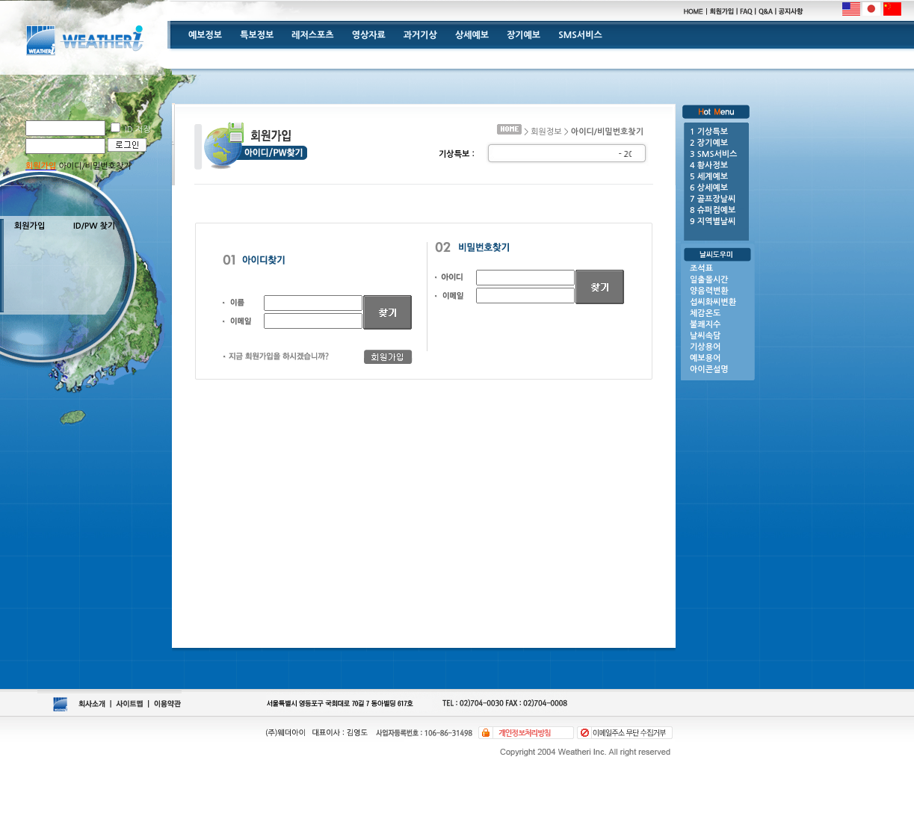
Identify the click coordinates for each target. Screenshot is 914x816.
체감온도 (705, 313)
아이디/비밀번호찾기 (93, 166)
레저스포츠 (312, 35)
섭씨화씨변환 (713, 302)
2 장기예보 (709, 143)
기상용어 (705, 347)
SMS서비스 (580, 35)
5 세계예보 (709, 177)
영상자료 (369, 35)
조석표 (701, 269)
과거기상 (420, 35)
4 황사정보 (709, 165)
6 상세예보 (709, 188)
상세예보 (472, 35)
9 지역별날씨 (712, 221)
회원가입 (29, 226)
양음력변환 (709, 291)
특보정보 (257, 35)
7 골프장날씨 (712, 199)
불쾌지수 (705, 325)
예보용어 (705, 358)
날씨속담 (705, 336)
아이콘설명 (709, 369)
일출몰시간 (709, 280)
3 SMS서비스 (713, 154)
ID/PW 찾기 (94, 226)
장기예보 (523, 35)
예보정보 (205, 35)
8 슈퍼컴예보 (712, 210)
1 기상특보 (709, 132)
